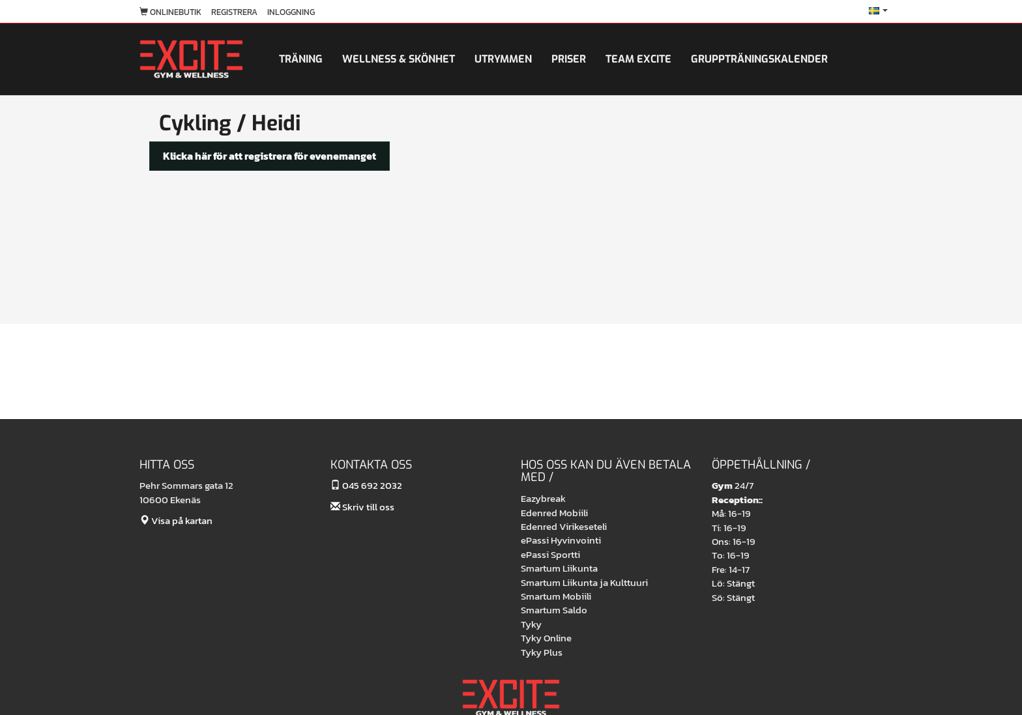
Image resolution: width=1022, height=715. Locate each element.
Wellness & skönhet (398, 59)
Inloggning (291, 12)
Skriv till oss (362, 506)
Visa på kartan (175, 520)
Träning (301, 59)
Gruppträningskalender (759, 59)
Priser (568, 59)
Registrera (234, 12)
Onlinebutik (170, 12)
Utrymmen (503, 59)
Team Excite (638, 59)
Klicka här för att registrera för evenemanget (269, 156)
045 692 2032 (366, 485)
